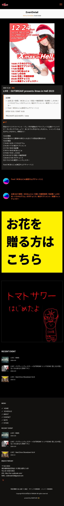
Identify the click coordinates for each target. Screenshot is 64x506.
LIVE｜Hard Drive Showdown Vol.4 (23, 377)
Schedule (30, 15)
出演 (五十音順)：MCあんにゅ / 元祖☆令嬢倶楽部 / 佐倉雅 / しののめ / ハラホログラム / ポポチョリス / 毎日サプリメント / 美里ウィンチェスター (35, 196)
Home (25, 15)
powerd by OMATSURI (32, 498)
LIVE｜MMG (15, 358)
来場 (13, 88)
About (5, 414)
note (5, 420)
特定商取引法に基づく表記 (19, 489)
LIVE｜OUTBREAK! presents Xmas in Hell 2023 (28, 91)
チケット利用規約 (34, 489)
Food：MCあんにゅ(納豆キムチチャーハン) (27, 179)
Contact (6, 417)
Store (5, 423)
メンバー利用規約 (46, 489)
